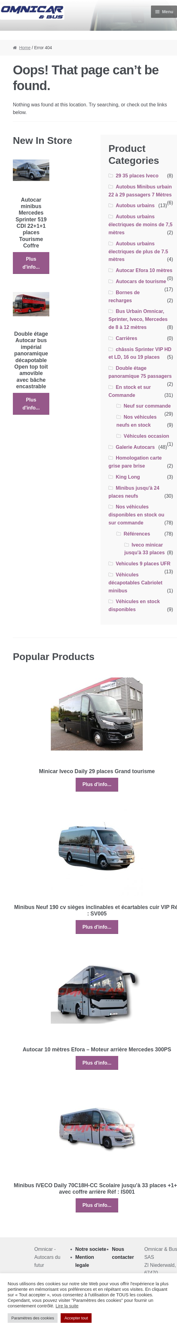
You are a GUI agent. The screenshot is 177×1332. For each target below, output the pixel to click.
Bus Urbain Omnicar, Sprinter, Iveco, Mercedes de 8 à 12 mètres (138, 319)
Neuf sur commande (147, 406)
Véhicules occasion (146, 436)
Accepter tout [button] (76, 1318)
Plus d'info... (31, 263)
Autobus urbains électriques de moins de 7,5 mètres (140, 224)
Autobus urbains (135, 205)
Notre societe (90, 1249)
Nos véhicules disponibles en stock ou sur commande (136, 514)
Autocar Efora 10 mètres (144, 270)
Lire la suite (66, 1305)
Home (24, 47)
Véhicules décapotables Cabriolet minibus (135, 582)
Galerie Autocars (135, 447)
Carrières (126, 338)
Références (137, 533)
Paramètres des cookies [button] (32, 1318)
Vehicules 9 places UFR (143, 563)
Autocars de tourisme (141, 281)
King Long (128, 477)
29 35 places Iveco (137, 175)
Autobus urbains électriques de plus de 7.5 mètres (138, 251)
